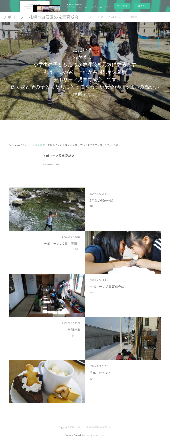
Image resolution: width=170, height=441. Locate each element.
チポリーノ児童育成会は (107, 286)
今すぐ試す (122, 5)
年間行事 (133, 17)
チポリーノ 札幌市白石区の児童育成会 (41, 17)
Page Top (85, 418)
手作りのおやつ (101, 373)
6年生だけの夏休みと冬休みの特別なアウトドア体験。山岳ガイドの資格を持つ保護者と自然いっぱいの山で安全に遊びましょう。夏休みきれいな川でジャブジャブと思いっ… (123, 210)
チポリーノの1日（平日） (110, 17)
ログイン (142, 6)
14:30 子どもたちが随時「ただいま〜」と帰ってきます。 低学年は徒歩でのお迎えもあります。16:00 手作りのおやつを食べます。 (51, 253)
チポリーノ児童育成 (34, 145)
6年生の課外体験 (102, 200)
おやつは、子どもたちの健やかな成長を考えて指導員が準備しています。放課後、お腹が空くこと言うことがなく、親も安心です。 (122, 382)
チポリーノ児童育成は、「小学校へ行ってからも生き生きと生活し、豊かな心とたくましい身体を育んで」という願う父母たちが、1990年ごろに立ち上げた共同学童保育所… (122, 296)
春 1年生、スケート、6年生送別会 (60, 335)
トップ (88, 17)
